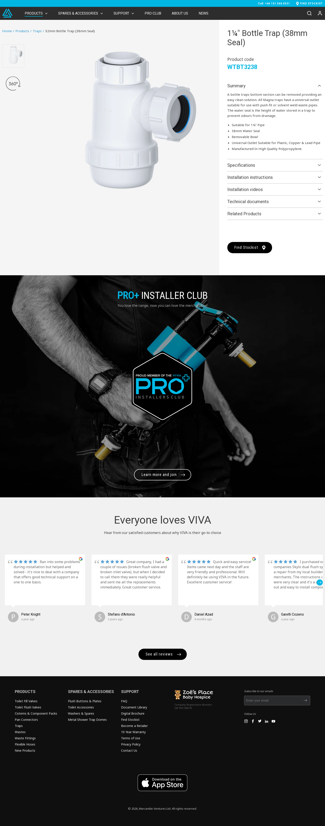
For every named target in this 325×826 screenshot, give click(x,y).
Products (23, 31)
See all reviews (159, 654)
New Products (25, 750)
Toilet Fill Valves (26, 701)
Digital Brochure (132, 713)
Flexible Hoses (25, 744)
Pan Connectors (26, 719)
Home (8, 31)
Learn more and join (159, 474)
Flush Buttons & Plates (84, 701)
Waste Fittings (25, 738)
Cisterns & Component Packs (36, 713)
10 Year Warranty (133, 732)
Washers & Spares (81, 713)
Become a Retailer (134, 726)
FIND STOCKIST (311, 3)
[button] (320, 582)
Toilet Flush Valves (28, 707)
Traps (38, 31)
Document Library (134, 707)
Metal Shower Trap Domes (87, 719)
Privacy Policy (130, 744)
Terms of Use (130, 738)
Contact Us (129, 750)
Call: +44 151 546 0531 (274, 3)
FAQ (124, 701)
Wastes (20, 732)
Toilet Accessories (81, 707)
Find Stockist (246, 247)
